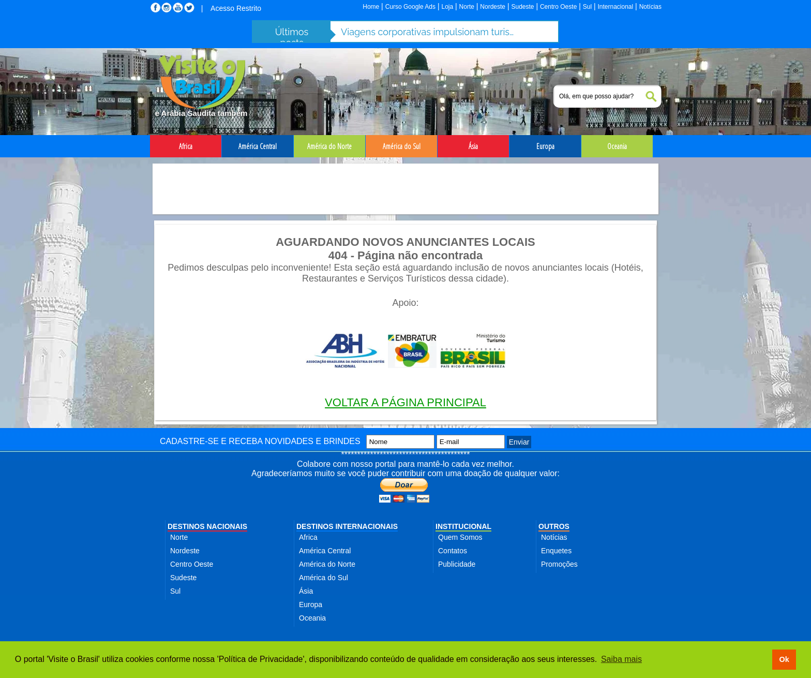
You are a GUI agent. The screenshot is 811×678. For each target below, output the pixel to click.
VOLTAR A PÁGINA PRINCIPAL (405, 402)
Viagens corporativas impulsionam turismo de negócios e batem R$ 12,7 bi (429, 31)
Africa (308, 537)
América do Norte (327, 564)
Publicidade (456, 564)
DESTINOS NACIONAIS (207, 526)
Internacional (616, 6)
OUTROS (553, 526)
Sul (587, 6)
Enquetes (556, 551)
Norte (466, 6)
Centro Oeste (558, 6)
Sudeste (522, 6)
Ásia (306, 591)
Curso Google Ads (410, 6)
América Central (325, 551)
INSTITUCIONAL (463, 526)
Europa (310, 604)
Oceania (312, 618)
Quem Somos (460, 537)
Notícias (650, 6)
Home (371, 6)
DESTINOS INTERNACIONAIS (347, 526)
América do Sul (323, 577)
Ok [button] (784, 659)
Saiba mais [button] (621, 659)
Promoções (559, 564)
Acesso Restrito (236, 8)
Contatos (452, 551)
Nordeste (492, 6)
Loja (447, 6)
